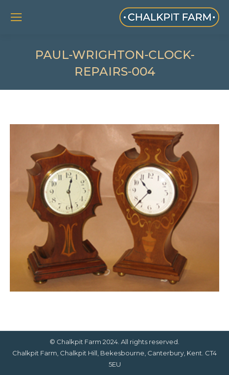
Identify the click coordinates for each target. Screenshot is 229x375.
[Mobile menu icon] (16, 17)
